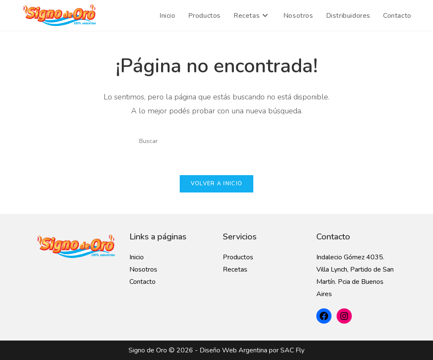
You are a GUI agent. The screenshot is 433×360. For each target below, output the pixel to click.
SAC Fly (292, 350)
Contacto (142, 281)
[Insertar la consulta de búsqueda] (216, 140)
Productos (238, 257)
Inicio (136, 257)
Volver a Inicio (217, 183)
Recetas (235, 269)
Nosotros (143, 269)
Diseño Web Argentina (233, 350)
